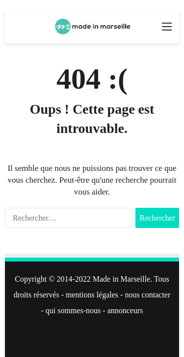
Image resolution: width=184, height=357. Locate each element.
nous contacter (147, 295)
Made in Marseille (121, 279)
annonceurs (125, 310)
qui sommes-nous (73, 310)
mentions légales (92, 295)
